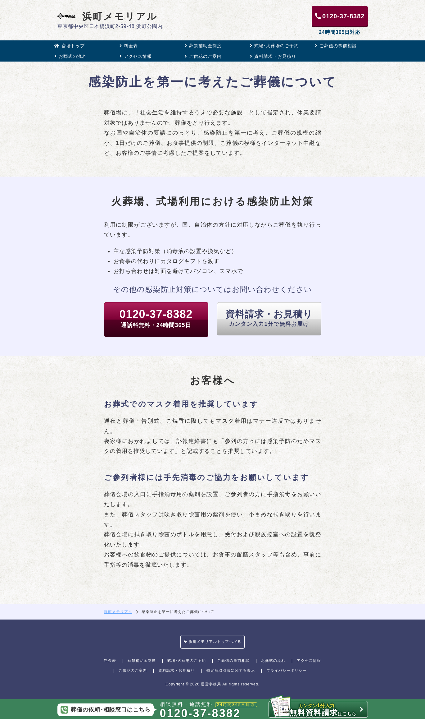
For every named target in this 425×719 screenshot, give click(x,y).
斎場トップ (69, 45)
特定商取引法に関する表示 (230, 670)
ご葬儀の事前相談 (336, 45)
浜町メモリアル (107, 16)
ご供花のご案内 (203, 56)
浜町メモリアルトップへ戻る (212, 641)
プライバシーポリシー (286, 670)
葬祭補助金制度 (203, 45)
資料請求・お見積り (273, 56)
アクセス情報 (136, 56)
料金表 (129, 45)
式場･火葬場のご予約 (274, 45)
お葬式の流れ (70, 56)
